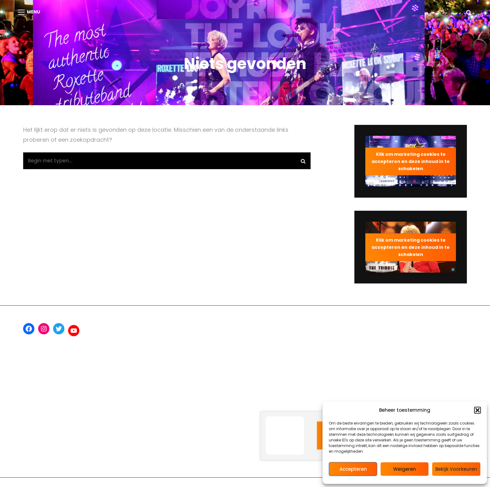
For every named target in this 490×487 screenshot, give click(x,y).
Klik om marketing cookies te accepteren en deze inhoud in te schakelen (411, 161)
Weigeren (404, 469)
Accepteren (353, 469)
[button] (477, 410)
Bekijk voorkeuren (456, 469)
